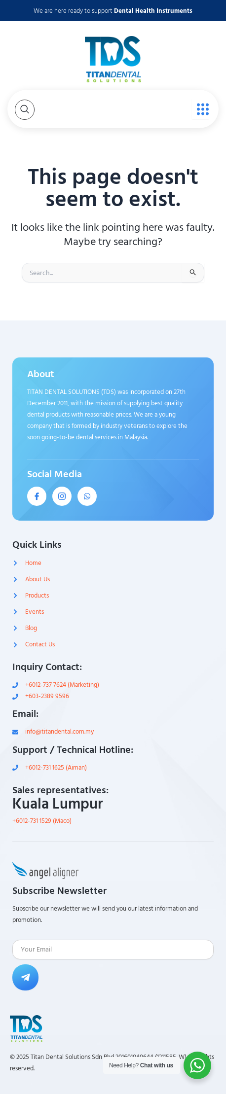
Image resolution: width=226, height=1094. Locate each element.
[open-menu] (200, 109)
